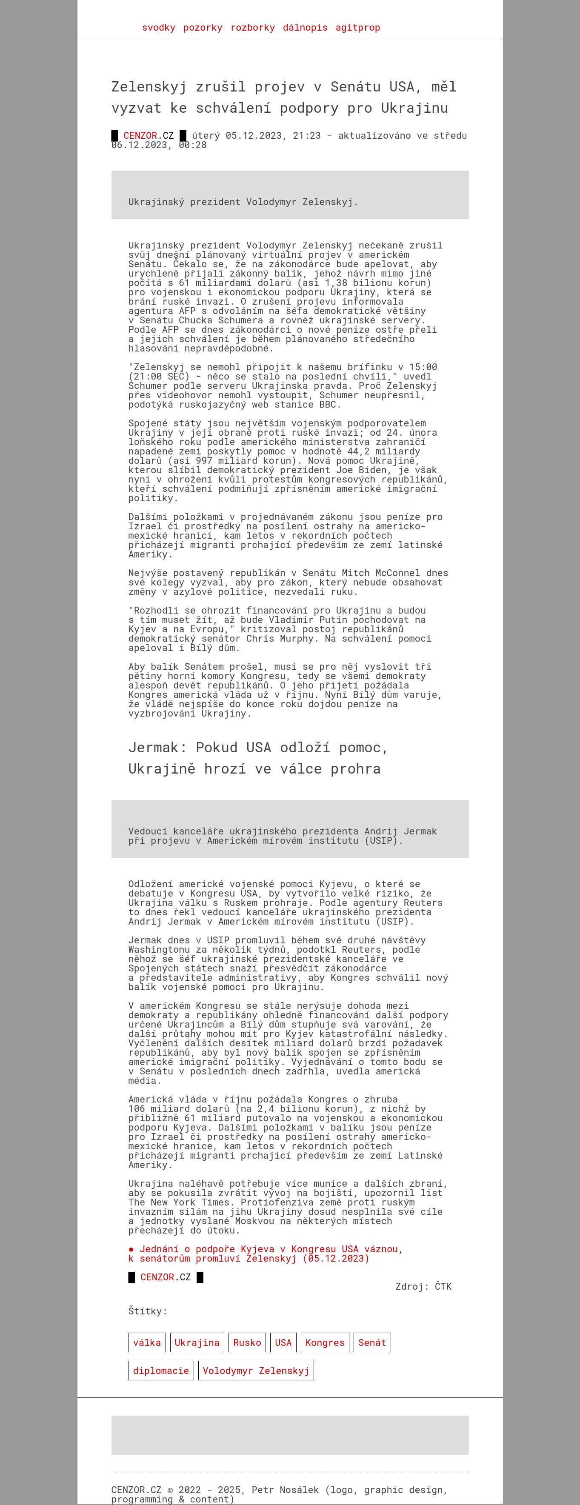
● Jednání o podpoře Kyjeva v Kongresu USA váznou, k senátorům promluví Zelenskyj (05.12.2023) (266, 1253)
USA (283, 1342)
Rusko (247, 1342)
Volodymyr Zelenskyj (256, 1370)
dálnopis (305, 27)
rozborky (252, 27)
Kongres (325, 1342)
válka (147, 1342)
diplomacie (161, 1370)
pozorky (203, 27)
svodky (159, 27)
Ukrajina (197, 1342)
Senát (372, 1342)
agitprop (357, 27)
